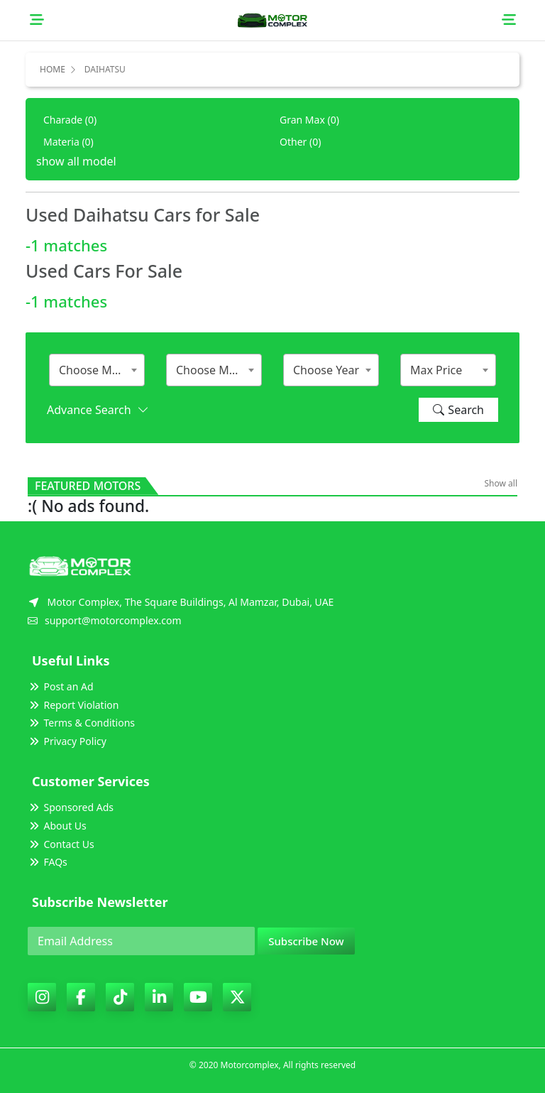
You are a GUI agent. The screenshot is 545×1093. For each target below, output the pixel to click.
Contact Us (61, 844)
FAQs (47, 862)
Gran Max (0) (309, 119)
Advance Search (97, 409)
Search (458, 409)
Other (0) (300, 141)
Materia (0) (68, 141)
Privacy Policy (67, 741)
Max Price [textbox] (436, 370)
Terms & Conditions (81, 722)
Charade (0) (70, 119)
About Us (57, 825)
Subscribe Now (305, 941)
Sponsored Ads (71, 807)
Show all (500, 483)
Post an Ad (61, 686)
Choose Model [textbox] (214, 370)
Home (52, 69)
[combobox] (97, 370)
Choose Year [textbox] (326, 370)
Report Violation (73, 705)
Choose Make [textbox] (95, 370)
